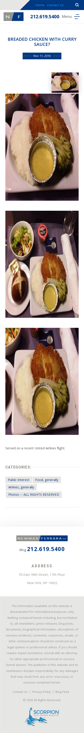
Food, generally (46, 480)
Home (39, 5)
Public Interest (18, 480)
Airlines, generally (21, 488)
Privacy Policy (41, 692)
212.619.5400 (44, 17)
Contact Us (55, 5)
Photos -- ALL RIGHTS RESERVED (33, 495)
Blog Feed (62, 692)
